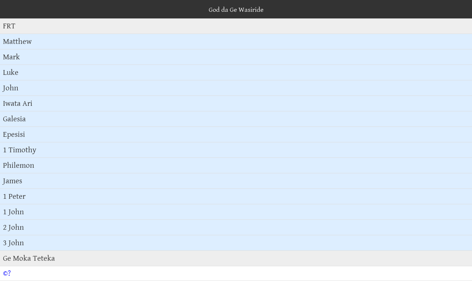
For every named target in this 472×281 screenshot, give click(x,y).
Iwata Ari (17, 103)
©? (7, 273)
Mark (11, 57)
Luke (10, 72)
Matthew (17, 41)
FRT (9, 26)
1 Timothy (20, 150)
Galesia (14, 119)
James (12, 180)
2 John (13, 227)
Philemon (18, 165)
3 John (13, 242)
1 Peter (14, 196)
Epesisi (14, 134)
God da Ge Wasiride (236, 10)
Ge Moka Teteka (29, 258)
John (10, 88)
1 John (13, 211)
